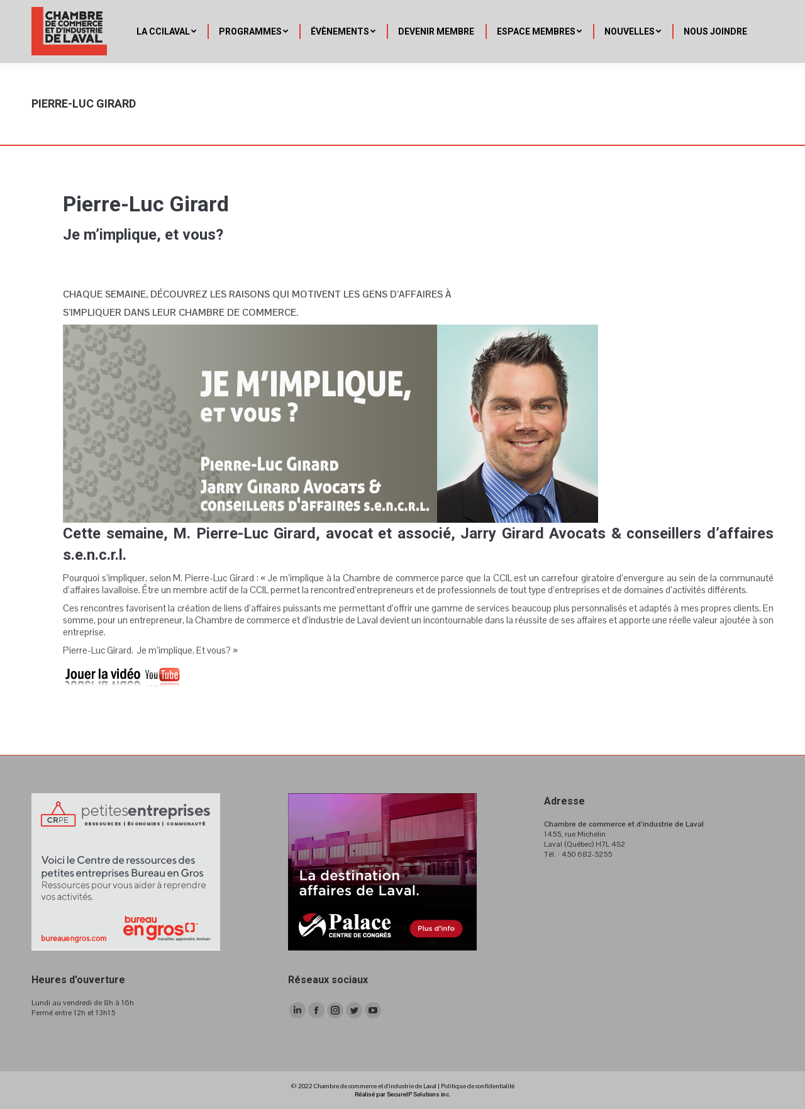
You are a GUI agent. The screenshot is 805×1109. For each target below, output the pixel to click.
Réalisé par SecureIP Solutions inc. (402, 1094)
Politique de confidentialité (477, 1086)
